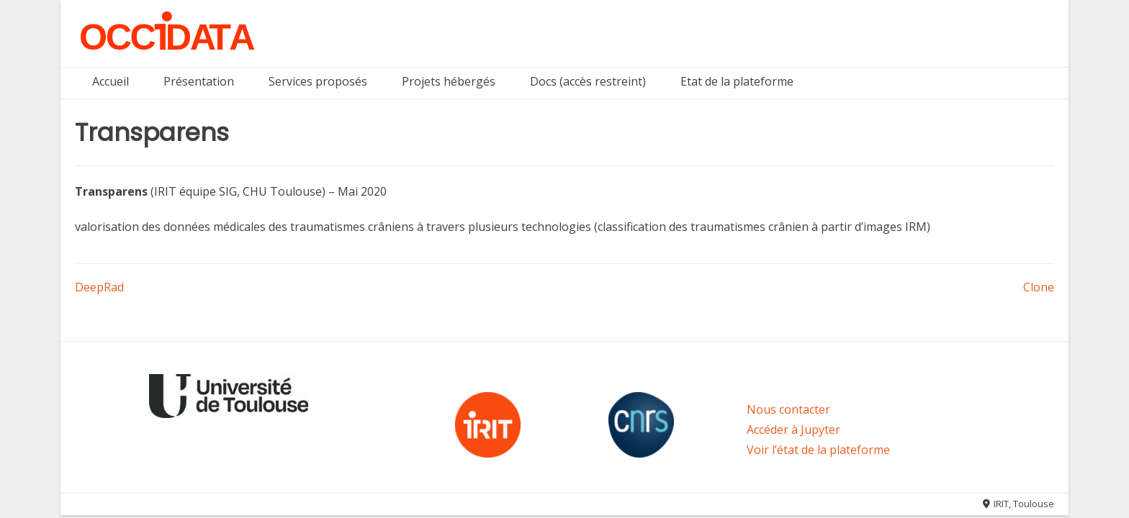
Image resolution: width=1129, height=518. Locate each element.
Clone (1038, 287)
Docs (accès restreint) (588, 81)
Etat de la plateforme (736, 81)
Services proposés (318, 81)
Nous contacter (788, 409)
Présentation (198, 81)
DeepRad (99, 287)
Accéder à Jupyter (793, 429)
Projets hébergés (448, 81)
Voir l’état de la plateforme (818, 450)
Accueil (110, 81)
